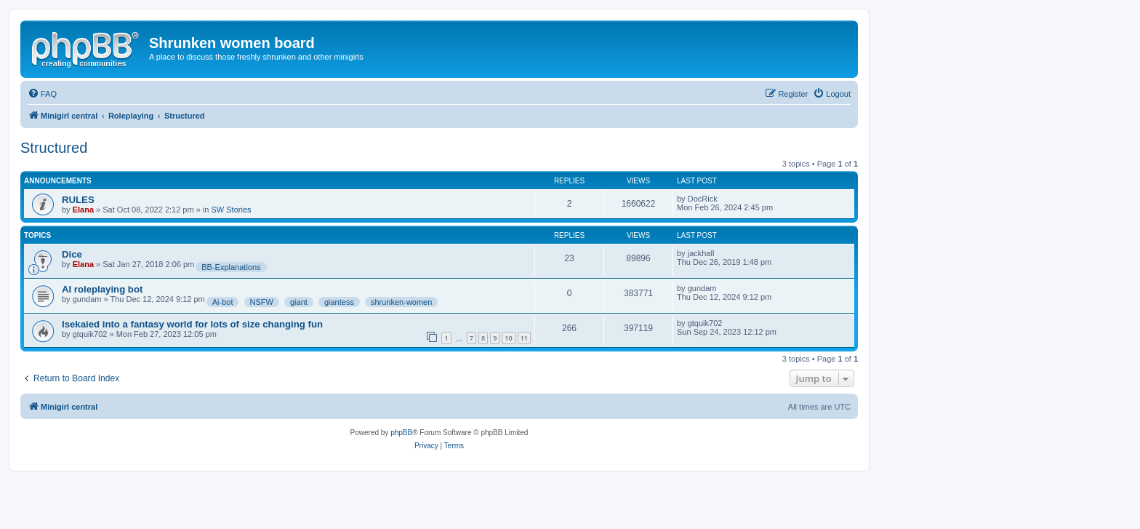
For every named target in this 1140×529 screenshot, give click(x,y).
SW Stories (231, 209)
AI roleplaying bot (102, 289)
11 (524, 338)
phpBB (401, 433)
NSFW (261, 302)
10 (508, 338)
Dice (72, 254)
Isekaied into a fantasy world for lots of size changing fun (192, 324)
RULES (78, 199)
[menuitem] (42, 94)
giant (299, 302)
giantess (339, 302)
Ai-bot (222, 302)
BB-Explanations (230, 267)
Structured (53, 148)
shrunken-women (401, 302)
